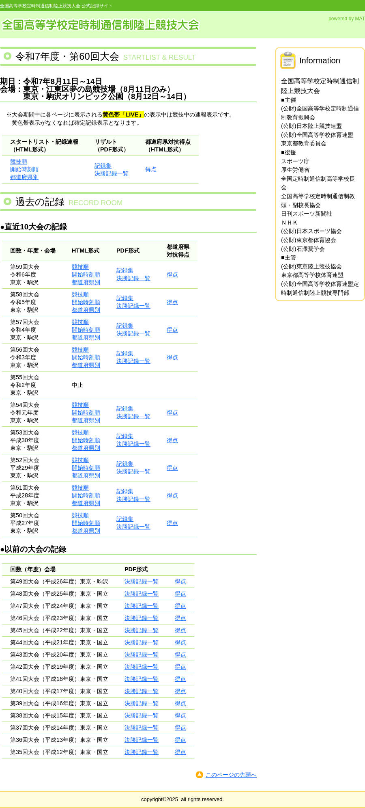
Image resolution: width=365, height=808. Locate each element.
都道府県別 (24, 177)
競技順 (18, 161)
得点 (151, 169)
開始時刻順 (24, 169)
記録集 (103, 165)
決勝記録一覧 (111, 173)
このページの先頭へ (231, 774)
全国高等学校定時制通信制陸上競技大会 (101, 23)
